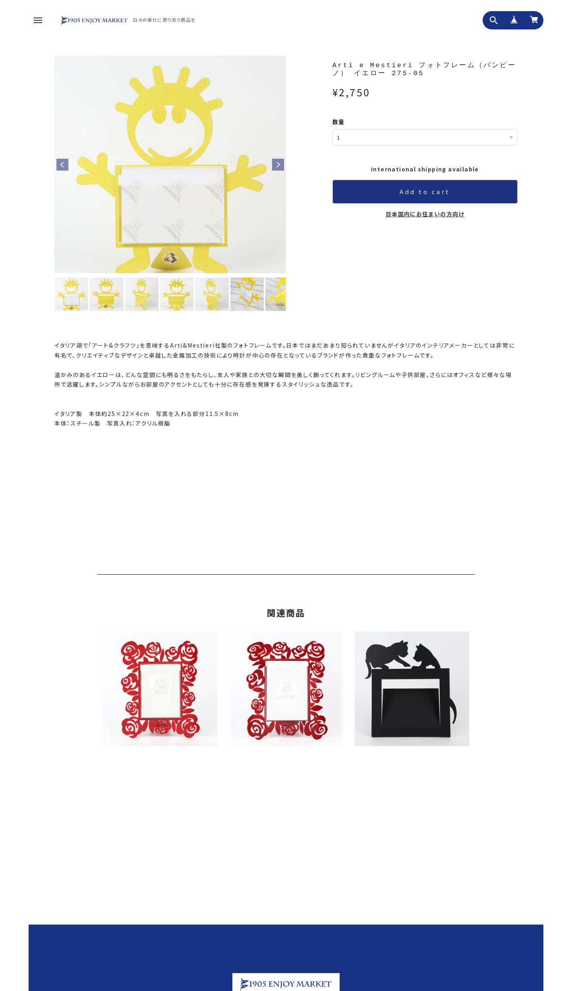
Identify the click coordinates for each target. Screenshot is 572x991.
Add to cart (425, 191)
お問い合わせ (379, 972)
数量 (338, 122)
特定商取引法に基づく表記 (471, 972)
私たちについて (345, 972)
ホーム (319, 972)
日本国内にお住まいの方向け (425, 214)
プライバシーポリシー (418, 972)
